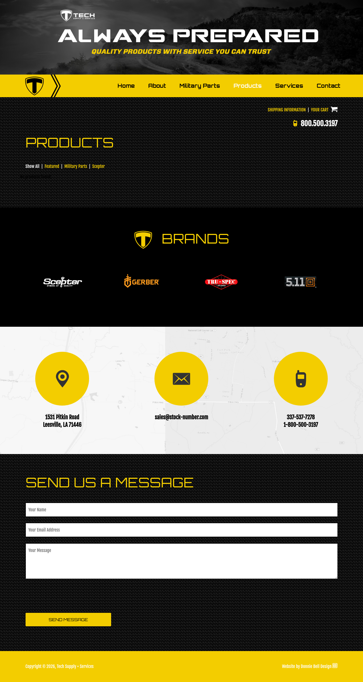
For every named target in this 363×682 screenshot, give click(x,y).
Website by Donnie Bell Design (310, 666)
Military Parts (199, 85)
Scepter (98, 166)
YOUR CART (324, 110)
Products (248, 85)
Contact (328, 85)
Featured (52, 166)
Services (289, 85)
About (157, 85)
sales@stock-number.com (181, 417)
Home (126, 85)
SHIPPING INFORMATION (287, 110)
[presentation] (66, 596)
